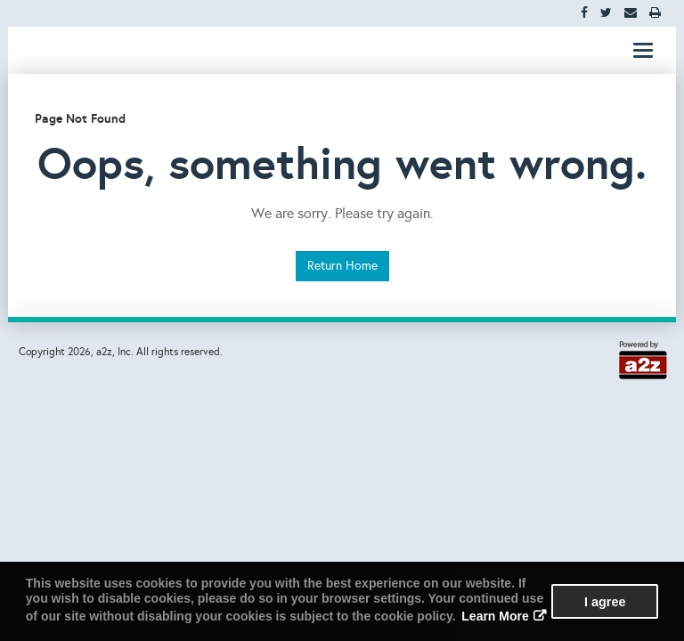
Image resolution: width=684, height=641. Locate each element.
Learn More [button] (494, 616)
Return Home (342, 265)
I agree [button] (604, 602)
